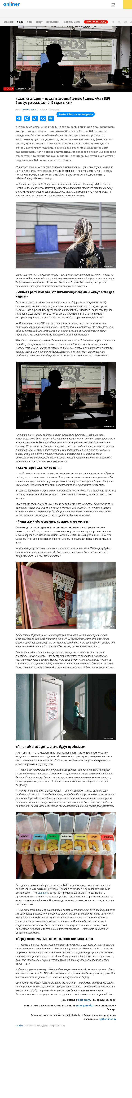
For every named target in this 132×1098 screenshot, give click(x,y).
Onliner (32, 1025)
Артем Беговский (28, 109)
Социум (19, 1025)
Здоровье (45, 1025)
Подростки (54, 1025)
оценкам (43, 892)
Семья (62, 1025)
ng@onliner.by (107, 1018)
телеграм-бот (85, 1005)
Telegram (84, 999)
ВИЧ (38, 1025)
